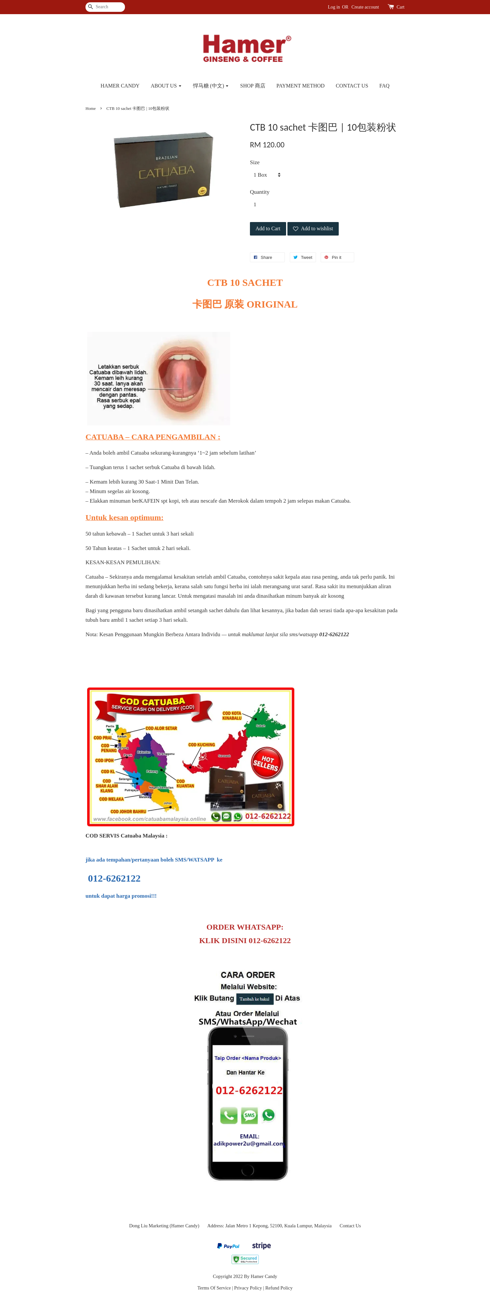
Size (254, 162)
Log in (334, 7)
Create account (365, 7)
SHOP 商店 (252, 85)
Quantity (260, 192)
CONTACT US (352, 85)
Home (91, 108)
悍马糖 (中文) (211, 85)
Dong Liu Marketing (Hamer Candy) (164, 1225)
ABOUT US (166, 85)
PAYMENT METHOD (301, 85)
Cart (400, 7)
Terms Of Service (214, 1287)
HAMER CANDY (120, 85)
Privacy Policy (248, 1287)
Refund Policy (279, 1287)
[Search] (105, 7)
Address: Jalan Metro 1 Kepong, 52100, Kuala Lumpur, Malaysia (269, 1225)
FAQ (385, 85)
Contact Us (350, 1225)
